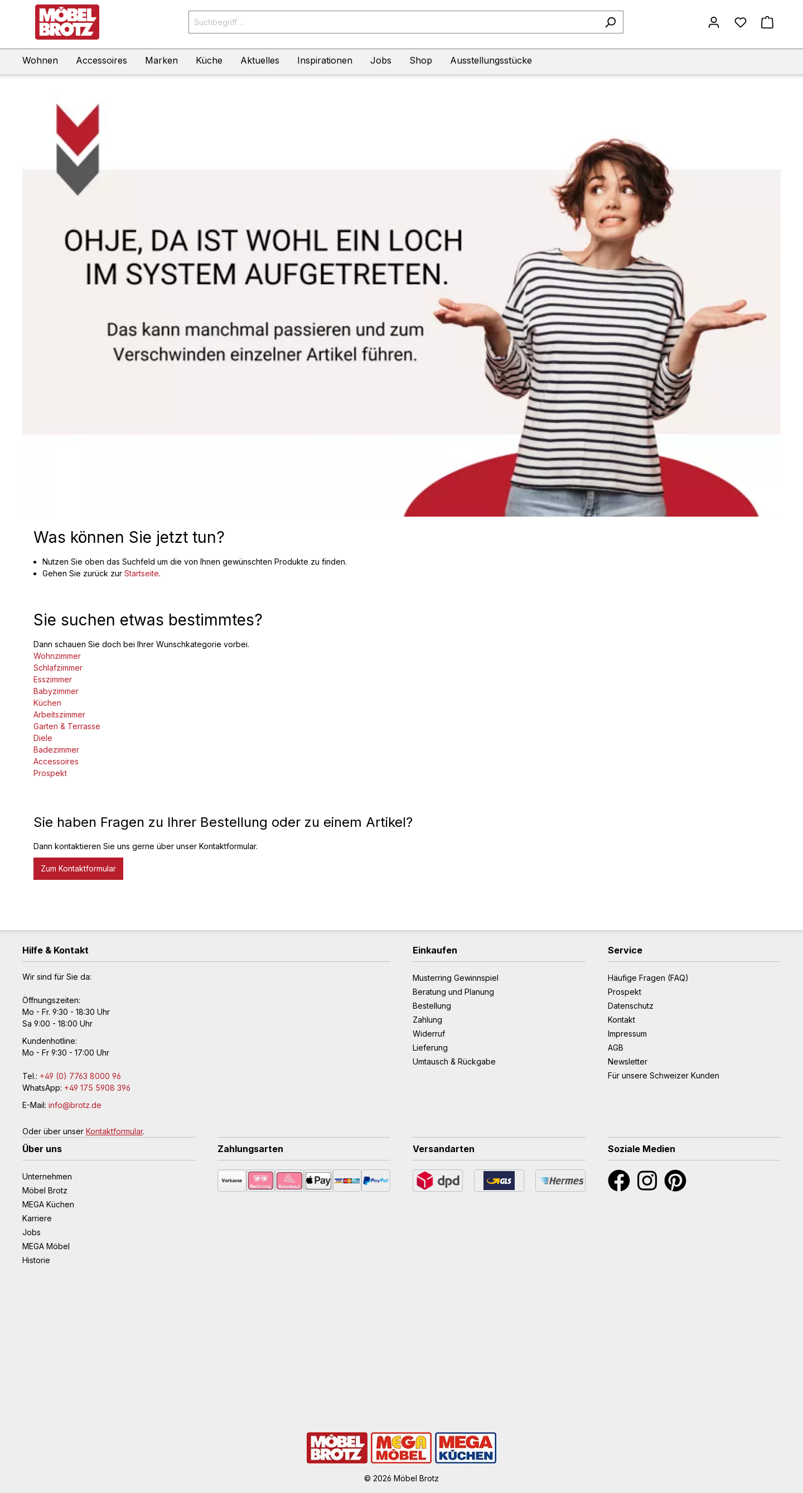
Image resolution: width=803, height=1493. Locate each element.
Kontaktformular (114, 1131)
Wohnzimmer (57, 656)
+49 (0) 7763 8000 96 (80, 1076)
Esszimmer (52, 679)
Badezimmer (56, 749)
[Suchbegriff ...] (393, 22)
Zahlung (427, 1019)
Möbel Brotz (44, 1190)
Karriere (37, 1218)
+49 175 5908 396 (97, 1087)
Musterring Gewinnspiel (456, 978)
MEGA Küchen (48, 1204)
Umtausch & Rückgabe (454, 1061)
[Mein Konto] (713, 22)
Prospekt (50, 773)
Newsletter (627, 1061)
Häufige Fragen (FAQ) (648, 978)
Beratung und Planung (453, 991)
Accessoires (56, 761)
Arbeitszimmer (59, 714)
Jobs (31, 1232)
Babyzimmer (56, 691)
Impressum (627, 1033)
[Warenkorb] (767, 22)
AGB (615, 1047)
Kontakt (621, 1019)
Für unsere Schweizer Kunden (663, 1075)
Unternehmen (47, 1176)
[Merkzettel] (740, 22)
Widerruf (429, 1033)
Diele (42, 738)
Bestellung (432, 1005)
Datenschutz (631, 1005)
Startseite (141, 573)
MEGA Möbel (46, 1246)
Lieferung (430, 1047)
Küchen (47, 702)
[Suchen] (610, 22)
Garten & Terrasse (66, 726)
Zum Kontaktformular (78, 868)
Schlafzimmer (58, 667)
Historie (36, 1260)
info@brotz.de (75, 1105)
